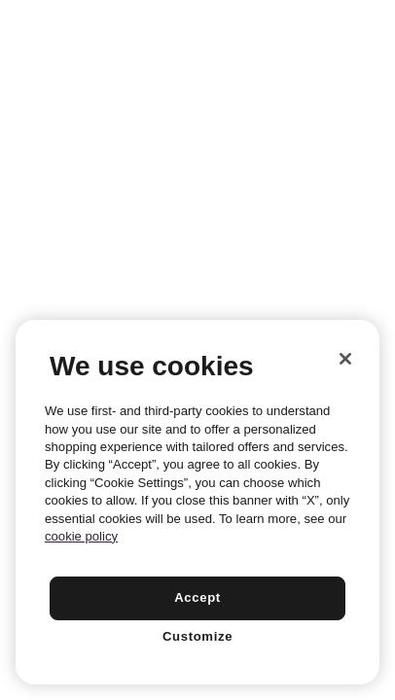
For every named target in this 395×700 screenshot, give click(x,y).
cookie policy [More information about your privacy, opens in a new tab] (81, 536)
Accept (197, 597)
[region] (197, 502)
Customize (197, 636)
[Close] (345, 358)
